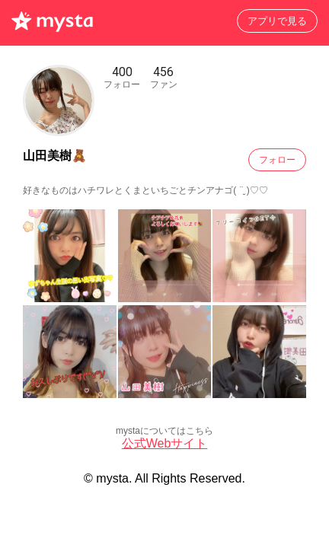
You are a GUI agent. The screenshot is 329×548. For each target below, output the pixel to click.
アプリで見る (277, 21)
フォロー (277, 160)
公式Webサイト (165, 443)
